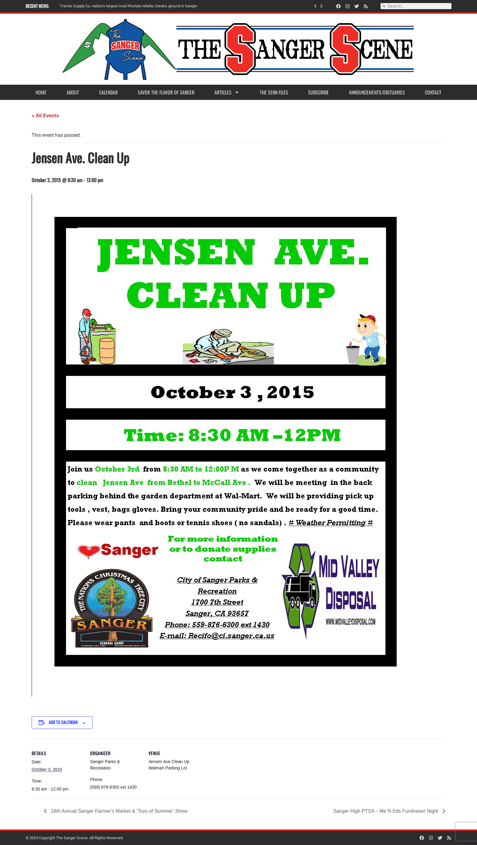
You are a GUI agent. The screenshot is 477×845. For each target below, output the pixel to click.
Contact (433, 92)
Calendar (108, 92)
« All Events (45, 115)
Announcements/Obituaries (377, 92)
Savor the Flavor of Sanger (166, 92)
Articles (226, 92)
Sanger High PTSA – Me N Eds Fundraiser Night (386, 811)
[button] (315, 6)
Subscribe (318, 92)
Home (41, 92)
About (73, 92)
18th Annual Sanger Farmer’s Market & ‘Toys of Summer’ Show (118, 811)
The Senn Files (274, 92)
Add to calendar (63, 722)
